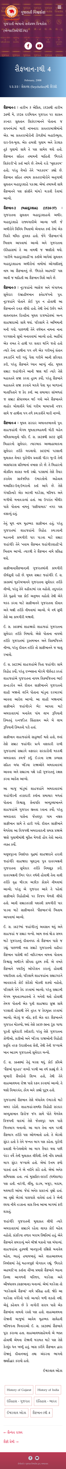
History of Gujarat (19, 1389)
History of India (48, 1389)
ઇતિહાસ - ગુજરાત (18, 1401)
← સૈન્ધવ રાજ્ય (13, 1432)
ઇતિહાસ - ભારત (46, 1401)
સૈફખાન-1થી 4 (41, 1412)
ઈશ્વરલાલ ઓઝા (16, 1412)
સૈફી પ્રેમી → (11, 1441)
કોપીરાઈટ (21, 1463)
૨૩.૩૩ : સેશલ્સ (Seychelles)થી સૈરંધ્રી (33, 86)
